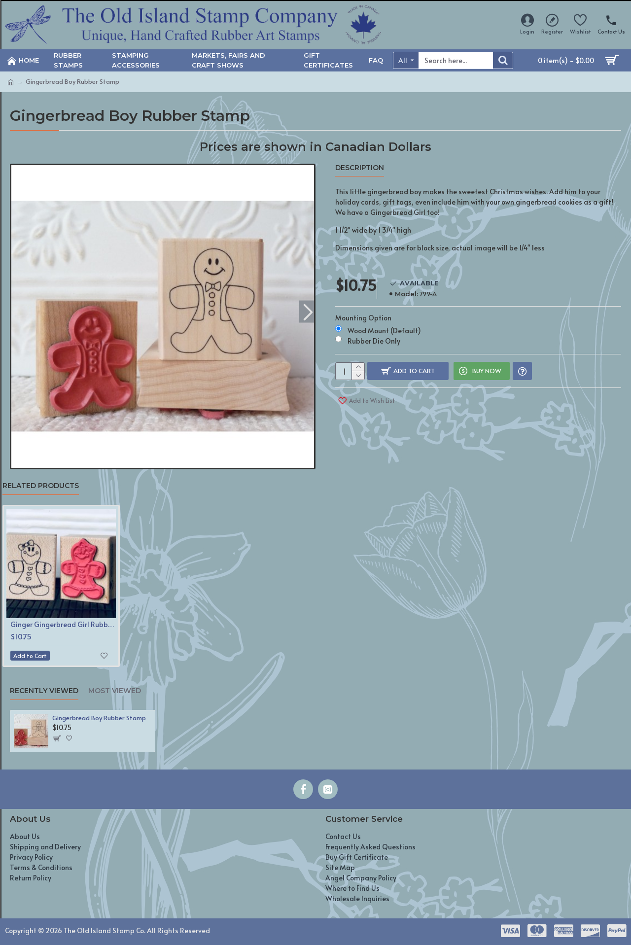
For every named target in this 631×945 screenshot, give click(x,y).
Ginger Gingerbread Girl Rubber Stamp (63, 624)
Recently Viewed (44, 691)
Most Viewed (114, 691)
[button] (307, 311)
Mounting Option (363, 308)
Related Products (40, 486)
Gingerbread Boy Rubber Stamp (99, 718)
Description (359, 168)
